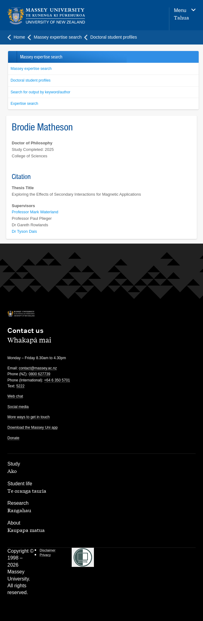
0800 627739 (39, 374)
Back (12, 57)
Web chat (15, 396)
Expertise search (24, 103)
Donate (13, 438)
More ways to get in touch (28, 417)
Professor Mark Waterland (35, 212)
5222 (20, 386)
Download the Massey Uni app (32, 427)
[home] (66, 16)
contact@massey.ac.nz (38, 368)
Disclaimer (47, 550)
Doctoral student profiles (30, 80)
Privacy (45, 555)
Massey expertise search (31, 68)
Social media (18, 407)
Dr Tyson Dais (24, 231)
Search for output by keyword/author (40, 92)
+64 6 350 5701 (57, 380)
